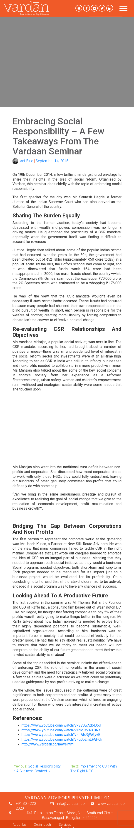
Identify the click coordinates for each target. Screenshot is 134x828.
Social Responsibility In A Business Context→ (36, 768)
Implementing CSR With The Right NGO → (93, 768)
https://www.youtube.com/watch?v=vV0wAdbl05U (61, 725)
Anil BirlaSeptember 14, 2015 (40, 161)
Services (65, 824)
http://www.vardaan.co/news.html (48, 744)
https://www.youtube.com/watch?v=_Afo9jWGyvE (61, 734)
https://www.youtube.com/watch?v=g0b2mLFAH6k (62, 739)
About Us (19, 824)
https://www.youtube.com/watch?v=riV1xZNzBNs (61, 730)
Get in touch (42, 824)
